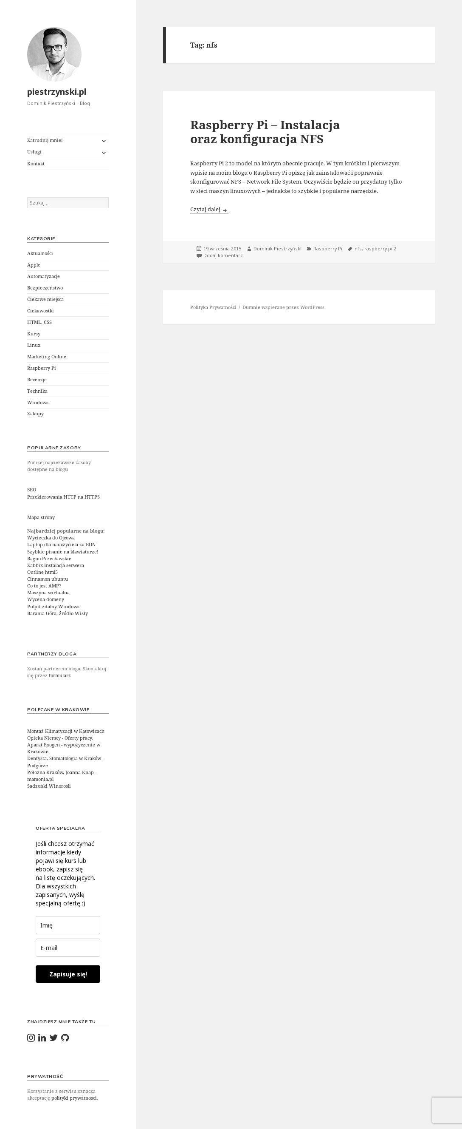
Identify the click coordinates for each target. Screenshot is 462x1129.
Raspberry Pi (41, 368)
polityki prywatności (74, 1098)
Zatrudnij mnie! (45, 140)
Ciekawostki (40, 311)
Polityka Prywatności (213, 307)
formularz (60, 675)
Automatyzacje (43, 276)
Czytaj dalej (209, 209)
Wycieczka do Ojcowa (51, 538)
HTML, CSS (39, 322)
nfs (358, 249)
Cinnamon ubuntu (47, 579)
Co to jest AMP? (44, 586)
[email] (68, 948)
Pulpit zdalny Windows (53, 607)
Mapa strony (41, 517)
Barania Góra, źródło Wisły (57, 613)
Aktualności (40, 253)
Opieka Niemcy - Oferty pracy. (60, 738)
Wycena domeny (45, 599)
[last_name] (68, 925)
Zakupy (35, 414)
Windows (37, 403)
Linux (33, 345)
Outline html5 (42, 572)
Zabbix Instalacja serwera (55, 565)
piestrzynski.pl (57, 91)
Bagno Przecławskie (49, 559)
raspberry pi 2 (380, 249)
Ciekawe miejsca (45, 299)
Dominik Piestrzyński (277, 249)
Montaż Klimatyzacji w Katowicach (65, 731)
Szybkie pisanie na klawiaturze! (63, 552)
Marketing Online (46, 357)
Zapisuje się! (68, 974)
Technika (37, 391)
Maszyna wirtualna (48, 593)
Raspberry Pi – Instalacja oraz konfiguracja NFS (265, 131)
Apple (33, 265)
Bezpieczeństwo (45, 288)
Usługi (34, 152)
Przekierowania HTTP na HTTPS (63, 497)
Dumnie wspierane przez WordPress (283, 307)
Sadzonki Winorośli (49, 786)
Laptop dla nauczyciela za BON (61, 544)
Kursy (33, 334)
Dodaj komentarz (223, 255)
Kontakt (36, 164)
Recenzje (37, 380)
